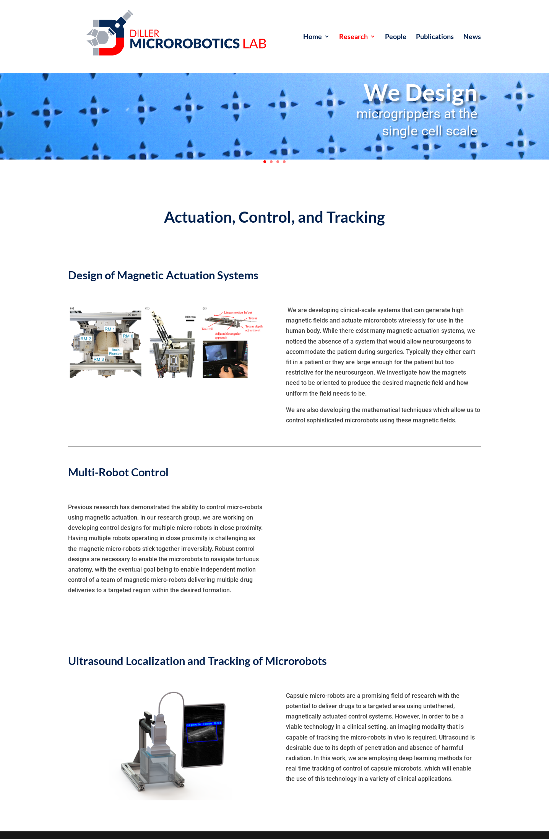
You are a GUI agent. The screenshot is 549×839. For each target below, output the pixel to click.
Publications (435, 37)
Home (312, 37)
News (472, 37)
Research (353, 37)
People (395, 37)
